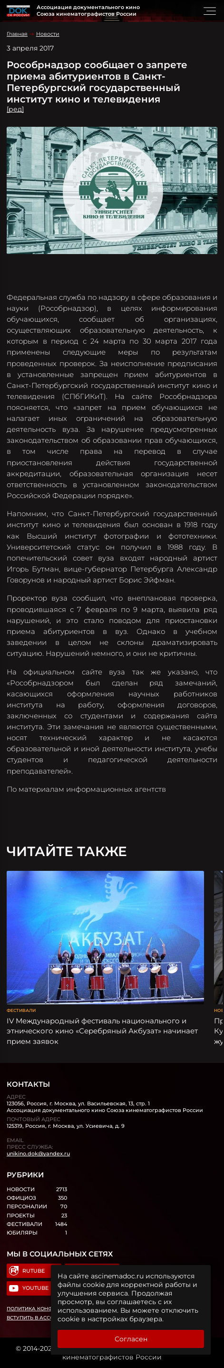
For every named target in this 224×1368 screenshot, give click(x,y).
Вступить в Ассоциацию (42, 1318)
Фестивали (21, 1010)
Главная (17, 34)
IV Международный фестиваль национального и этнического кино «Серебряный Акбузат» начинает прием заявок (102, 1031)
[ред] (15, 109)
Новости (47, 34)
